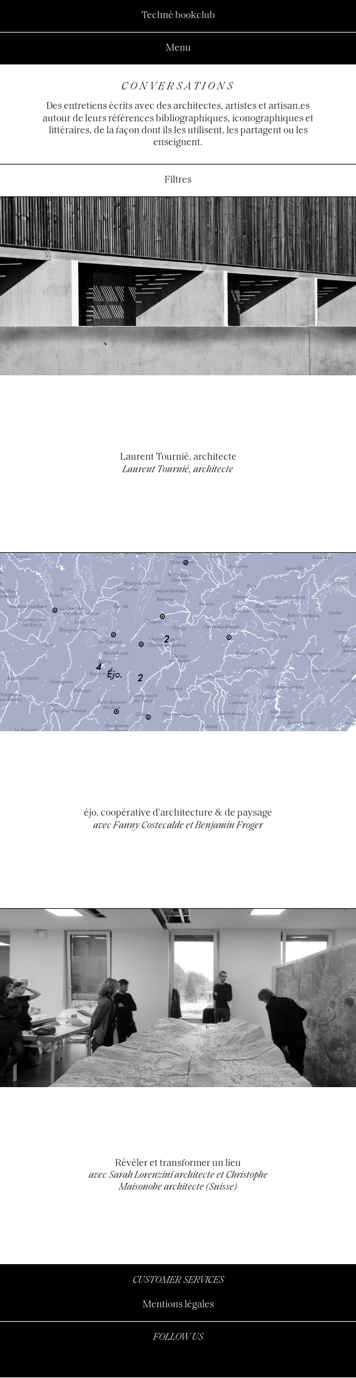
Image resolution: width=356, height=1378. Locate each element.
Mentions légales (178, 1305)
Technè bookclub (178, 16)
